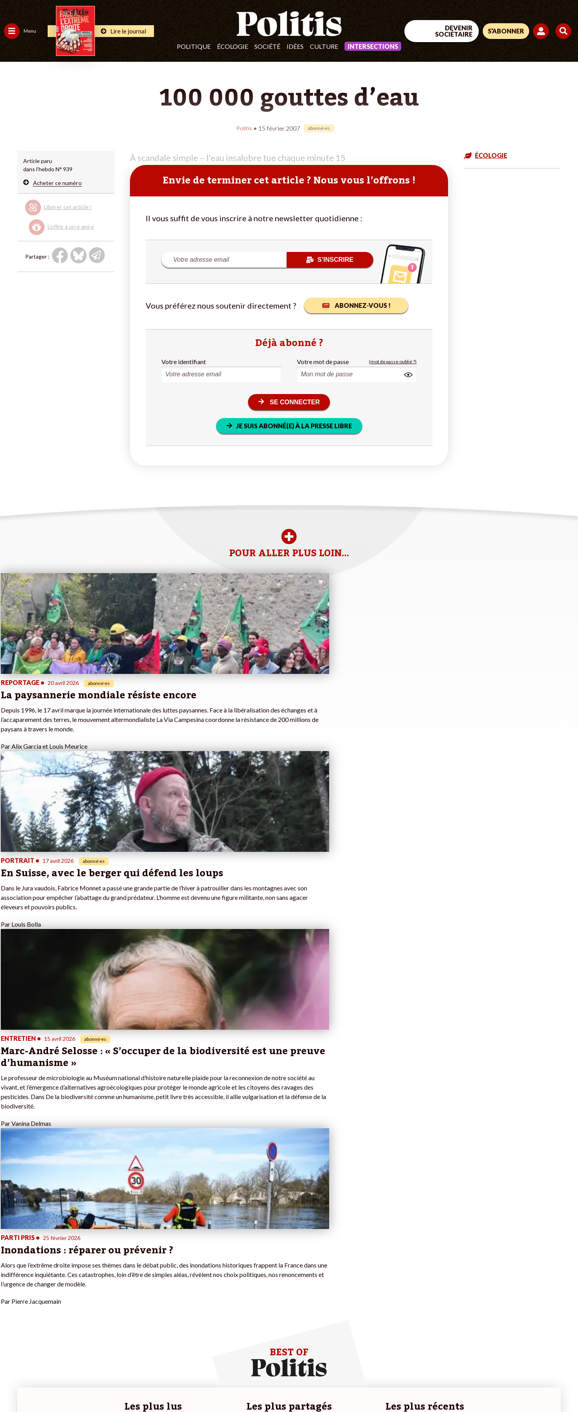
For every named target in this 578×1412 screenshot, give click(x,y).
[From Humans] (487, 1366)
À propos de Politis (90, 1302)
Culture (324, 46)
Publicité (289, 1384)
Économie (45, 1261)
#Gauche (140, 1269)
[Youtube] (527, 1347)
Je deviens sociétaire (92, 1269)
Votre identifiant (183, 361)
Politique (194, 46)
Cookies (320, 1384)
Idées (295, 46)
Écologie (232, 46)
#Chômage (142, 1285)
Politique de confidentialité (232, 1384)
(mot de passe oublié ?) (393, 361)
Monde (12, 1302)
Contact (15, 1384)
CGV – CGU (172, 1384)
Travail (41, 1252)
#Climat (138, 1252)
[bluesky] (502, 1347)
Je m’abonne (82, 1277)
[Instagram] (552, 1347)
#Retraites (142, 1277)
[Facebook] (478, 1347)
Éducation (45, 1269)
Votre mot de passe (323, 361)
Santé (40, 1277)
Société (267, 46)
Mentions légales (57, 1384)
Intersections (373, 46)
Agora (11, 1252)
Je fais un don (83, 1261)
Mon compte (82, 1310)
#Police (138, 1261)
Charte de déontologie (118, 1384)
